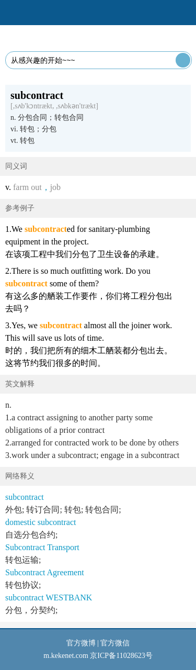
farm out (27, 187)
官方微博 (81, 643)
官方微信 (115, 643)
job (55, 187)
